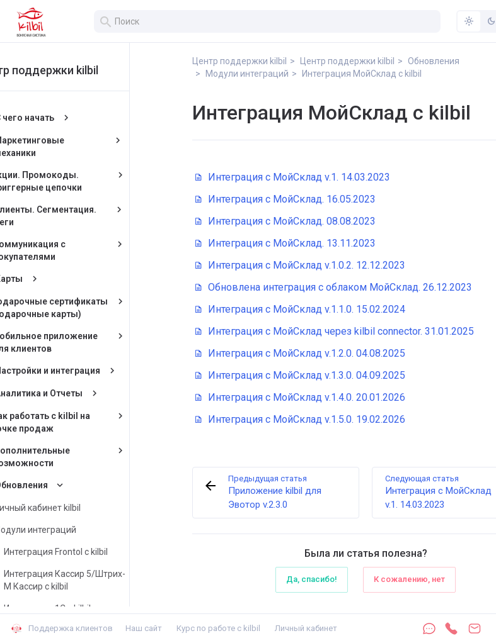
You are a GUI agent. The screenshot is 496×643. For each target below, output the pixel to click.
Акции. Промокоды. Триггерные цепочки (83, 181)
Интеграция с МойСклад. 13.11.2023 (285, 243)
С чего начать (71, 118)
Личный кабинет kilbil (83, 508)
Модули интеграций (81, 530)
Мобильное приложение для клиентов (91, 342)
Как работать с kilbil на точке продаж (88, 422)
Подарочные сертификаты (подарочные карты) (95, 307)
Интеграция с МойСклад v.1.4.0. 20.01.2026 (300, 397)
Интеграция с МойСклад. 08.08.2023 (285, 221)
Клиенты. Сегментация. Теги (92, 215)
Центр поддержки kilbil (83, 70)
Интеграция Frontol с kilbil (102, 552)
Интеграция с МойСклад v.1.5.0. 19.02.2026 (300, 419)
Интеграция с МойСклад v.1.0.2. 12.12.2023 (300, 265)
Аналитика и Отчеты (85, 393)
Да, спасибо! (311, 579)
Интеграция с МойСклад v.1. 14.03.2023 (292, 177)
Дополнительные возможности (78, 456)
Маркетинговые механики (77, 146)
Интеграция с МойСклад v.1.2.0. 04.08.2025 (300, 353)
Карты (55, 279)
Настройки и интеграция (94, 371)
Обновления (68, 485)
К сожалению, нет (409, 579)
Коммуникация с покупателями (76, 250)
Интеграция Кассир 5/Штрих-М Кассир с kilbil (111, 580)
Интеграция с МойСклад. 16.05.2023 (285, 199)
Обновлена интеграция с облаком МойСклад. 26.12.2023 (333, 287)
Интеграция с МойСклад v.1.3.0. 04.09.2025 (300, 375)
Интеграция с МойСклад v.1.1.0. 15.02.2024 (300, 309)
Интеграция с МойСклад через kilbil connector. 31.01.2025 (334, 331)
